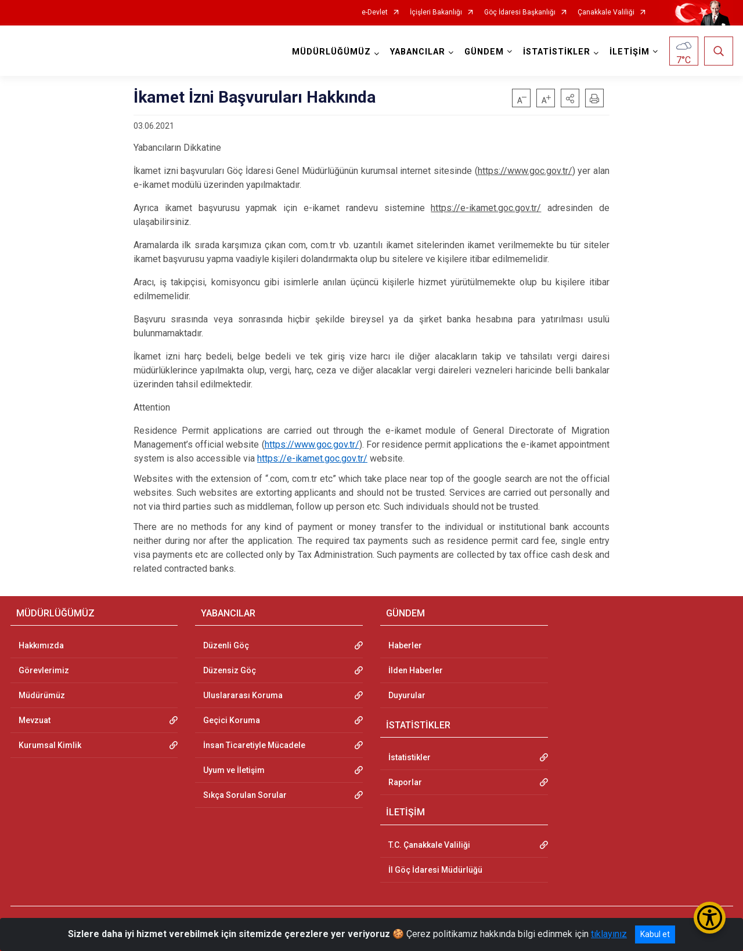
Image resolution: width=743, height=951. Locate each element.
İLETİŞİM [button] (629, 52)
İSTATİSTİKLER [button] (556, 52)
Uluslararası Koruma (243, 695)
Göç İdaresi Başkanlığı (520, 12)
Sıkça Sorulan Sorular (245, 795)
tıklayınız (609, 933)
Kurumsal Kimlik (50, 745)
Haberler (405, 645)
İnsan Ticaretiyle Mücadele (254, 745)
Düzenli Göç (226, 645)
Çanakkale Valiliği (606, 12)
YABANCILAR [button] (417, 52)
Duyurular (406, 695)
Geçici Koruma (231, 720)
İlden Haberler (415, 670)
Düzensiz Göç (229, 670)
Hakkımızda (41, 645)
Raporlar (405, 782)
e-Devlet (375, 12)
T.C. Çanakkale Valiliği (429, 845)
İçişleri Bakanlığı (436, 12)
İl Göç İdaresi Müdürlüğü (435, 869)
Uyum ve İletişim (234, 770)
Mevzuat (35, 720)
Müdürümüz (42, 695)
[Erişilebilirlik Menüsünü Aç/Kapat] (710, 918)
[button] (570, 98)
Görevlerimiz (44, 670)
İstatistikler (409, 757)
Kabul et (655, 934)
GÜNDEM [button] (484, 52)
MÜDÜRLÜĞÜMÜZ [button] (331, 52)
